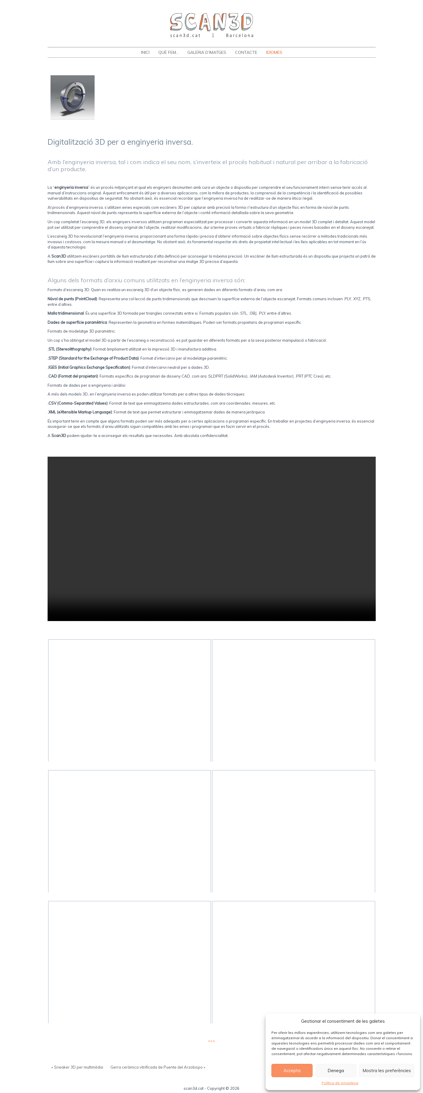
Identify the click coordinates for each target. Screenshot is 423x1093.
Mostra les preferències (386, 1070)
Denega (336, 1070)
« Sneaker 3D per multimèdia (77, 1067)
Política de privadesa (340, 1083)
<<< (211, 1041)
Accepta (292, 1070)
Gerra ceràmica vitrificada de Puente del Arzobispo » (157, 1067)
